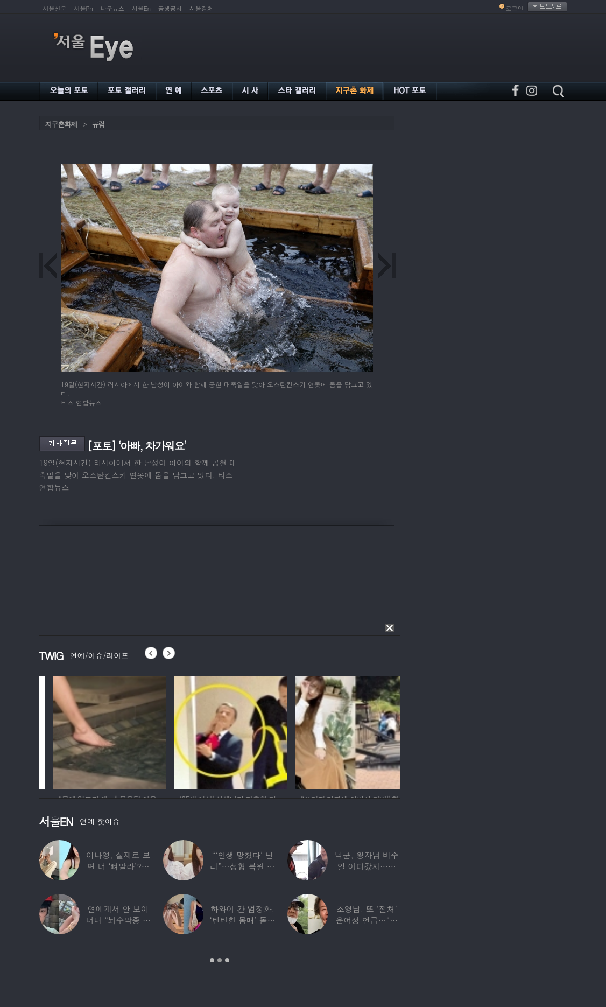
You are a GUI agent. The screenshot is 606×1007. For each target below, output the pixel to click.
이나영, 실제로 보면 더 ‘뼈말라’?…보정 (118, 866)
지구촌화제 (61, 124)
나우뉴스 (112, 8)
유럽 (98, 124)
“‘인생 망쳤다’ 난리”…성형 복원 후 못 (242, 866)
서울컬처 (201, 8)
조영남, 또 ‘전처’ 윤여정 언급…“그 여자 (366, 920)
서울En (141, 8)
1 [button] (212, 960)
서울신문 (55, 8)
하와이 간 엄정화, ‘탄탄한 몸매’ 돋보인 (242, 920)
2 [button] (219, 960)
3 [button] (227, 960)
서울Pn (83, 8)
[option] (171, 730)
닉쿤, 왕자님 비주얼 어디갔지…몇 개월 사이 (366, 866)
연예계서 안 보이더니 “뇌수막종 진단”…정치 (118, 920)
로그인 (515, 8)
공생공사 (170, 8)
